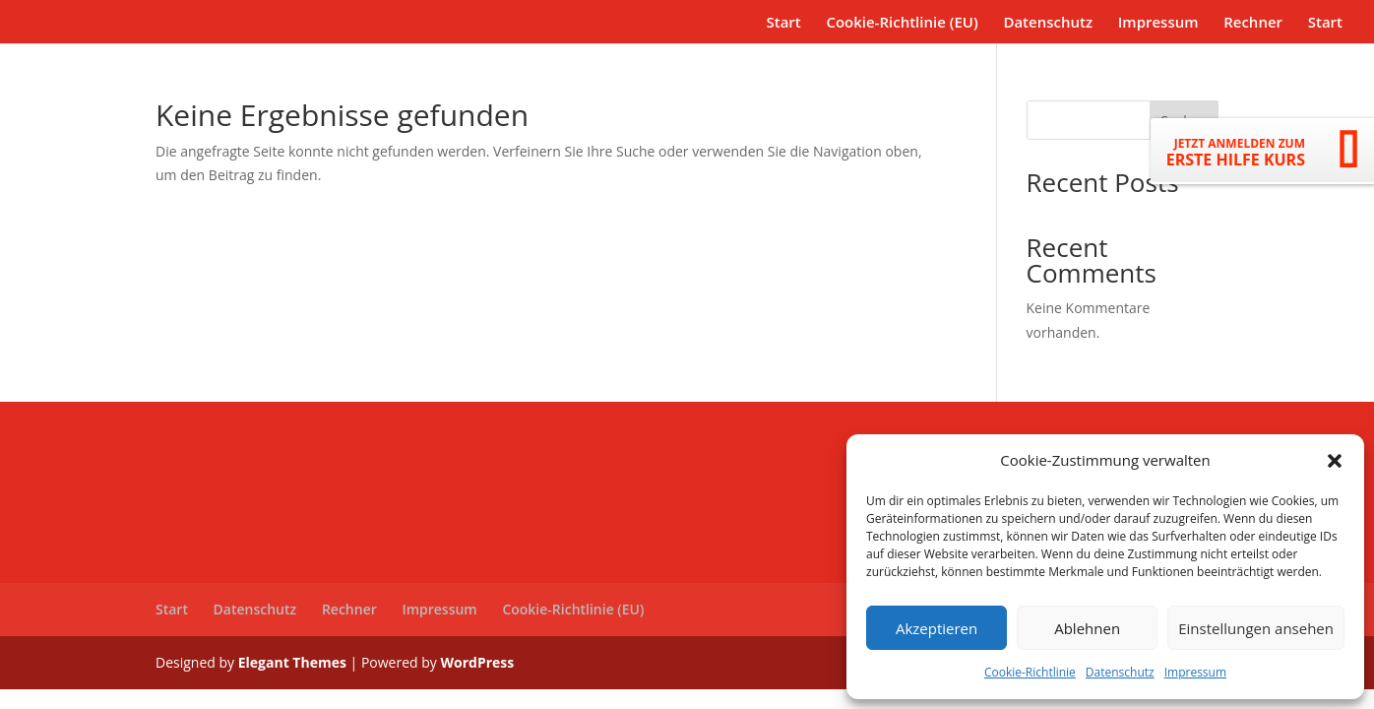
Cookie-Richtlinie (1030, 672)
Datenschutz (1120, 672)
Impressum (1195, 672)
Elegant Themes (292, 662)
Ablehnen (1087, 628)
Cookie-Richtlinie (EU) (901, 23)
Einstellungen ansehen (1256, 628)
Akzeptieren (936, 628)
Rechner (1252, 23)
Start (783, 23)
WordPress (477, 662)
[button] (1334, 461)
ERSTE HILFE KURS (1235, 152)
